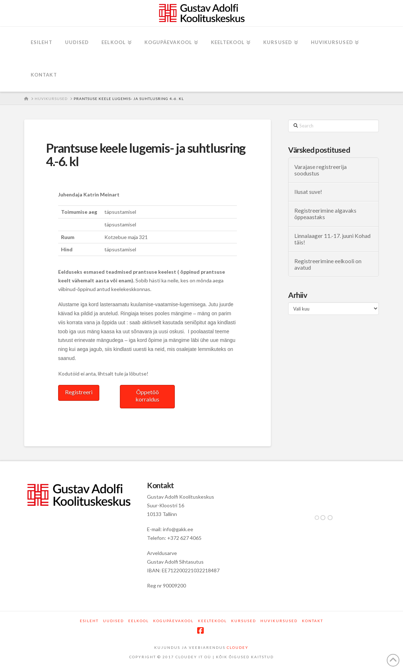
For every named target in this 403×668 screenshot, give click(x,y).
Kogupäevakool (173, 621)
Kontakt (312, 621)
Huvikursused (279, 621)
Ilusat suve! (308, 191)
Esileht (89, 621)
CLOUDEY (237, 647)
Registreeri (78, 392)
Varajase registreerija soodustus (320, 170)
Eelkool (138, 621)
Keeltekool (212, 621)
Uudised (113, 621)
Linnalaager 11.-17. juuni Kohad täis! (332, 239)
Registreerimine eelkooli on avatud (327, 264)
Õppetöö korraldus (147, 396)
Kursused (243, 621)
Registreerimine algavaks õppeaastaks (325, 214)
